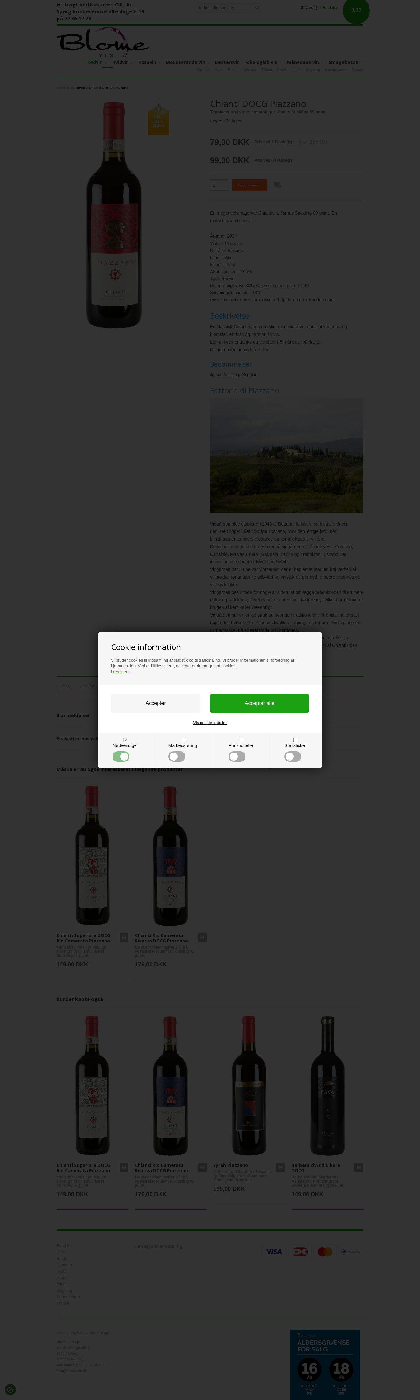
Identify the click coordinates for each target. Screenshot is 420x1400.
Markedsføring (182, 752)
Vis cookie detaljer (210, 723)
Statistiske (294, 752)
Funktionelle (241, 752)
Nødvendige (124, 752)
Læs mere (120, 672)
